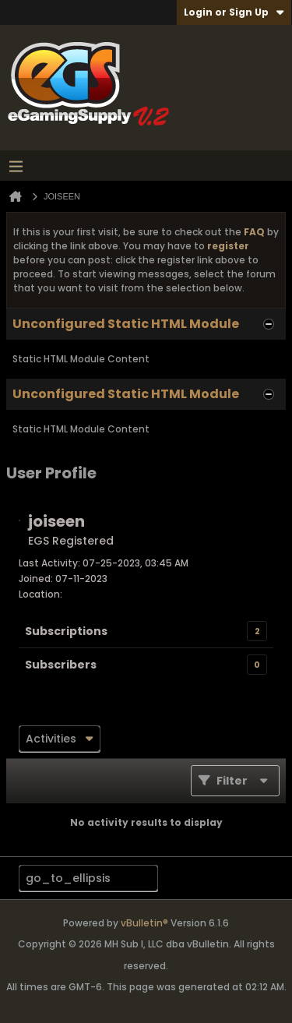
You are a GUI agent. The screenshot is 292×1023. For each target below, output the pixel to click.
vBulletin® (144, 923)
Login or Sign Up (234, 12)
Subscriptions (66, 631)
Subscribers (61, 664)
